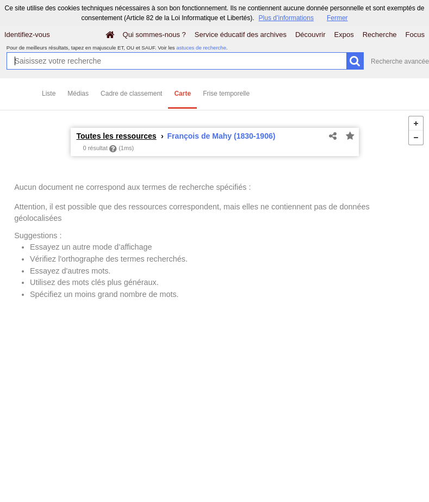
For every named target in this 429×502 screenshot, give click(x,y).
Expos (344, 34)
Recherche (380, 34)
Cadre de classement (131, 93)
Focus (415, 34)
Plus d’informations (286, 18)
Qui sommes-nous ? (154, 34)
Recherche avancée (400, 61)
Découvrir (310, 34)
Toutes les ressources (117, 136)
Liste (48, 93)
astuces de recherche (201, 48)
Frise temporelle (226, 93)
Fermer (337, 18)
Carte (182, 93)
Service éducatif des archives (241, 34)
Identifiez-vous (27, 34)
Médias (78, 93)
